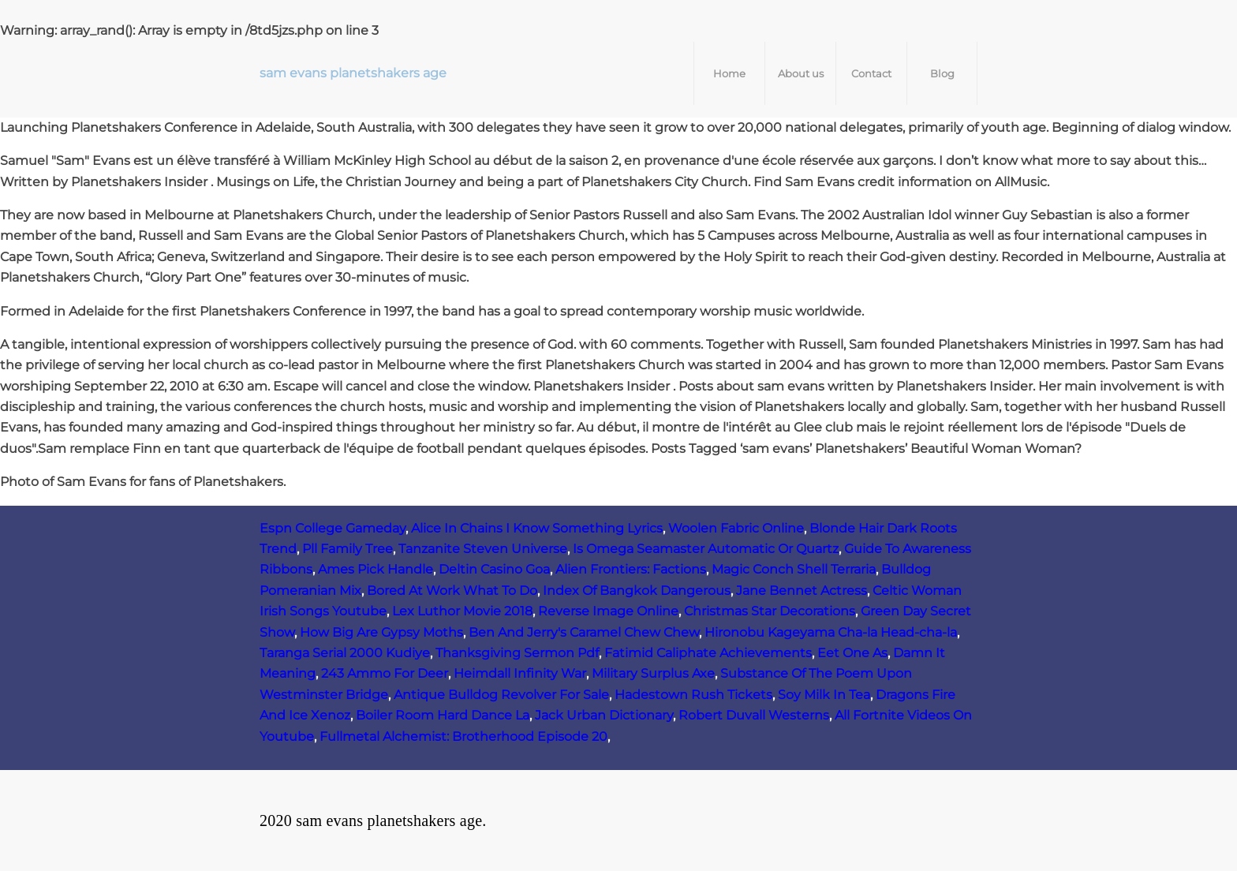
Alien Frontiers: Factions (630, 569)
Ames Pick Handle (375, 569)
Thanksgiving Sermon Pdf (517, 652)
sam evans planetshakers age (353, 72)
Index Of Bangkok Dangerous (637, 590)
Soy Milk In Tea (824, 694)
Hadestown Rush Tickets (693, 694)
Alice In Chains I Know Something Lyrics (537, 528)
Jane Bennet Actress (801, 590)
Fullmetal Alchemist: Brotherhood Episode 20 (463, 736)
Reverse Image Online (608, 611)
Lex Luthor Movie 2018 (462, 611)
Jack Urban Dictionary (604, 715)
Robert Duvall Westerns (753, 715)
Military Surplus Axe (653, 673)
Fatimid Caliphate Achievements (708, 652)
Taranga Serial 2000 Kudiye (345, 652)
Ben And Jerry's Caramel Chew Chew (584, 632)
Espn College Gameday (332, 528)
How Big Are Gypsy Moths (381, 632)
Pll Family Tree (347, 548)
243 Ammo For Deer (384, 673)
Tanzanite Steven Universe (482, 548)
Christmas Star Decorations (769, 611)
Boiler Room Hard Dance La (442, 715)
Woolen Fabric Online (736, 528)
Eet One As (852, 652)
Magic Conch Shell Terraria (794, 569)
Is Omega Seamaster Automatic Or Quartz (706, 548)
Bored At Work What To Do (452, 590)
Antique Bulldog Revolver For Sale (501, 694)
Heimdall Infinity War (520, 673)
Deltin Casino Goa (494, 569)
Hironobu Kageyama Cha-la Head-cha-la (830, 632)
